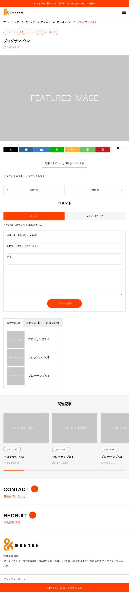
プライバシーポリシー (15, 579)
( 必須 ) (22, 235)
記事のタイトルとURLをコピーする (64, 163)
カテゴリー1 (12, 32)
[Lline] (56, 149)
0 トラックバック (95, 216)
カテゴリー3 (49, 32)
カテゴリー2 (31, 32)
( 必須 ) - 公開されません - (23, 246)
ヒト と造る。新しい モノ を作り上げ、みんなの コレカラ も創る (64, 3)
